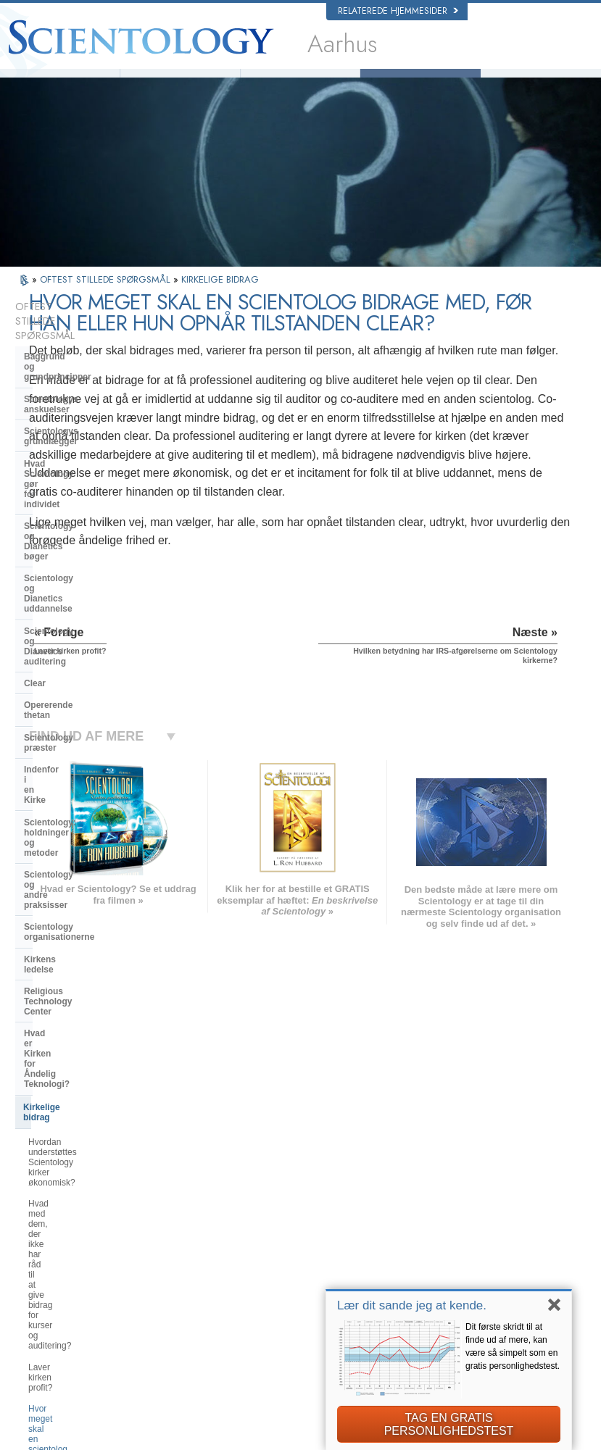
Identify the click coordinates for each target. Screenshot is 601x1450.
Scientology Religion (470, 1224)
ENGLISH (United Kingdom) (86, 1206)
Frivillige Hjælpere (300, 83)
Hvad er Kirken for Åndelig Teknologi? (78, 745)
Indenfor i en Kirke (62, 598)
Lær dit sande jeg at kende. (411, 1305)
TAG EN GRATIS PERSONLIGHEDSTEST (449, 1424)
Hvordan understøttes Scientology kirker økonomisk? (93, 803)
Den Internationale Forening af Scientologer (488, 1284)
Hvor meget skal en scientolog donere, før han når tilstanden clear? (86, 902)
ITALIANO (163, 1276)
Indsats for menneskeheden (333, 1220)
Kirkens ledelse (56, 696)
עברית (50, 1250)
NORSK (160, 1206)
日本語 (49, 1266)
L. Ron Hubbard (59, 83)
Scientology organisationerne (85, 674)
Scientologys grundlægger (79, 391)
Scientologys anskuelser (75, 369)
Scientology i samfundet (74, 1010)
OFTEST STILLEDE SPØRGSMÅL (106, 299)
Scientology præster (66, 576)
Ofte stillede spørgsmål (421, 83)
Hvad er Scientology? (180, 83)
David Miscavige (463, 1237)
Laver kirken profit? (65, 870)
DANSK (51, 1220)
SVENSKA (164, 1220)
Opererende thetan (62, 554)
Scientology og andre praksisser (91, 652)
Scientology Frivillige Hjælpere (488, 1266)
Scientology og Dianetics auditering (76, 504)
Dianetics (450, 1195)
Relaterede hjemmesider (398, 10)
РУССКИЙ (56, 1279)
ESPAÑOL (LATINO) (182, 1234)
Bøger (541, 83)
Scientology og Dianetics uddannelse (76, 472)
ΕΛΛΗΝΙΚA (166, 1262)
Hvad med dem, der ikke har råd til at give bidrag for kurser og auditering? (94, 839)
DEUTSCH (56, 1321)
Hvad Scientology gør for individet (76, 418)
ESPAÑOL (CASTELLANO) (194, 1248)
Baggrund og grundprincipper (86, 347)
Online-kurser (308, 1276)
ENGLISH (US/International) (87, 1192)
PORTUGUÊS (171, 1290)
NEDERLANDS (64, 1308)
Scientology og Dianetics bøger (89, 446)
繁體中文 (53, 1293)
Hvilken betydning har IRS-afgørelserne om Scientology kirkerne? (83, 943)
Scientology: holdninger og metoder (80, 624)
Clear (35, 532)
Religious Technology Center (84, 718)
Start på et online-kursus (477, 1251)
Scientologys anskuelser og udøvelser (332, 1200)
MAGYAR (163, 1192)
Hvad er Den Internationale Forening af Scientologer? (80, 980)
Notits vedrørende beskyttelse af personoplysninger (290, 1443)
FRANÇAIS (57, 1234)
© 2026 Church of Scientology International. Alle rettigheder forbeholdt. (154, 1434)
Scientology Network (470, 1209)
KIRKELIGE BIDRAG (220, 299)
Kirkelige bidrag (56, 772)
